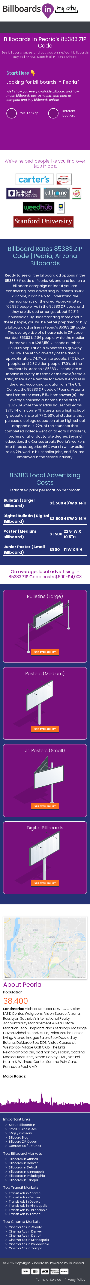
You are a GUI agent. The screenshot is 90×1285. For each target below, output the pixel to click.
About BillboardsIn (22, 1125)
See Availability (45, 652)
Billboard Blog (18, 1137)
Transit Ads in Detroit (24, 1201)
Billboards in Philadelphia (27, 1176)
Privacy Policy (75, 1279)
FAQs (12, 1133)
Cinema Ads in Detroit (25, 1235)
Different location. (68, 113)
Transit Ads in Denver (24, 1197)
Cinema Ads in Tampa (25, 1248)
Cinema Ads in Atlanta (25, 1227)
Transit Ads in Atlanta (24, 1193)
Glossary (25, 1133)
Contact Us (17, 1146)
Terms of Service (48, 1279)
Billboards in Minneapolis (27, 1172)
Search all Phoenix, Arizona (57, 57)
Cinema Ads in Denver (25, 1231)
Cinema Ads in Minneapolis (29, 1240)
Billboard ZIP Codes (23, 1141)
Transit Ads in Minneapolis (28, 1206)
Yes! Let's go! (29, 113)
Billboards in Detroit (23, 1167)
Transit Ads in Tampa (24, 1214)
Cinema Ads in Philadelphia (29, 1244)
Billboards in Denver (23, 1163)
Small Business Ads (23, 1129)
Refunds (35, 1146)
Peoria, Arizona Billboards (53, 259)
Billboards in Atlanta (23, 1159)
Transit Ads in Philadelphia (28, 1210)
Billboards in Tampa (23, 1180)
